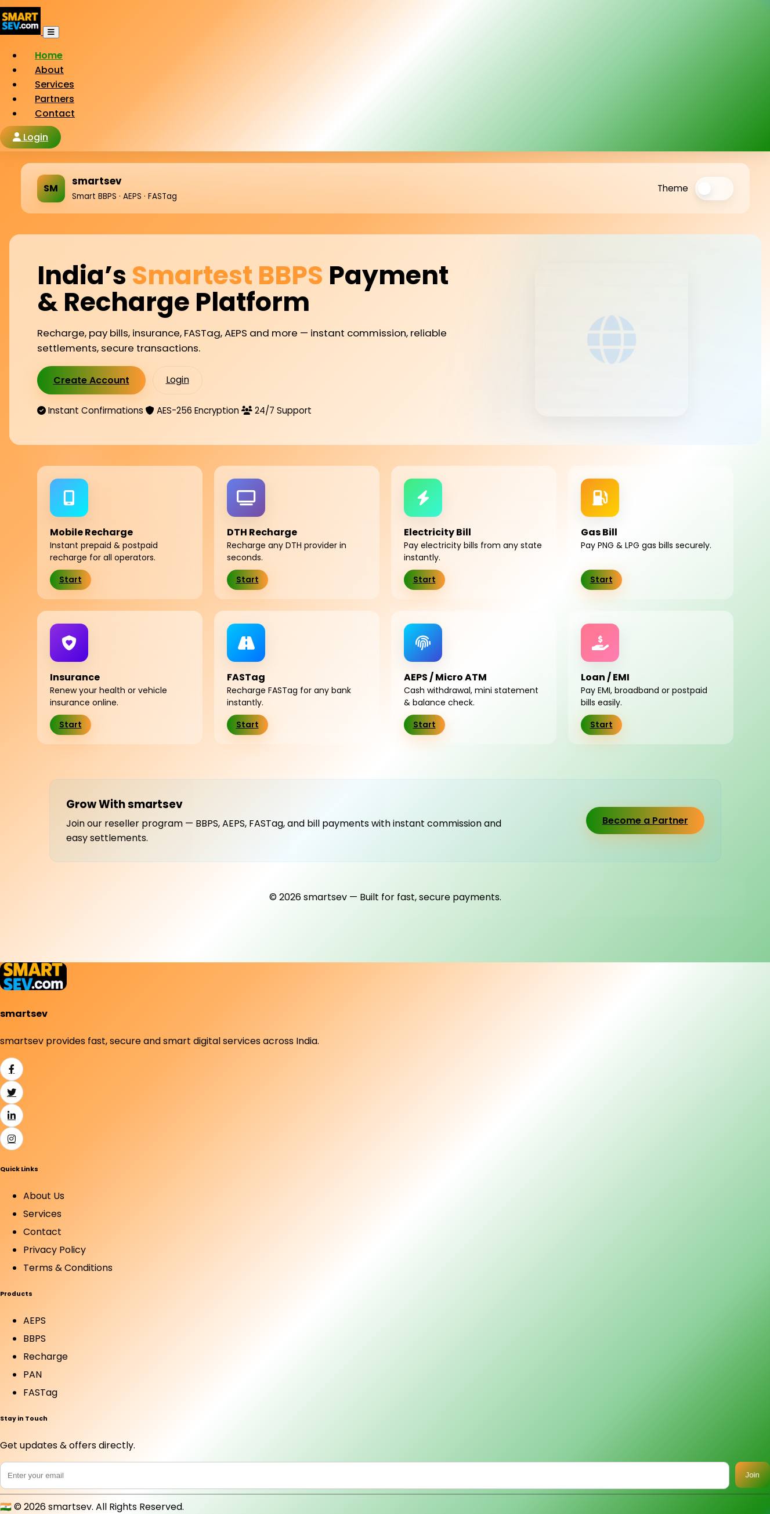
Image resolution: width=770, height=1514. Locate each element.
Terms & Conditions (68, 1267)
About (49, 70)
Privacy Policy (54, 1249)
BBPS (34, 1338)
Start (70, 579)
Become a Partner (645, 820)
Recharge (45, 1356)
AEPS (34, 1320)
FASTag (40, 1392)
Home (49, 55)
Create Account (91, 380)
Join (753, 1474)
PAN (32, 1374)
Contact (55, 113)
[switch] (714, 188)
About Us (43, 1195)
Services (54, 84)
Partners (54, 99)
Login (30, 137)
